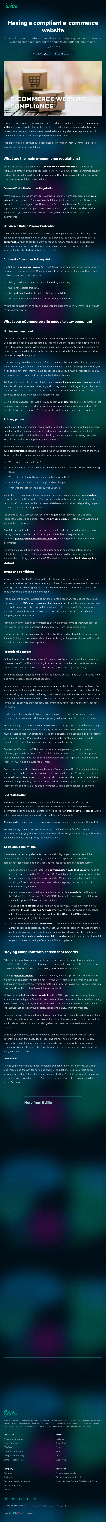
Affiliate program (12, 1485)
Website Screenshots (65, 1472)
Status (44, 1506)
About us (8, 1472)
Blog (57, 1451)
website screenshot (36, 995)
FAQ (57, 1455)
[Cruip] (11, 6)
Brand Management (13, 1459)
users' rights (89, 494)
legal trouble (17, 450)
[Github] (20, 1499)
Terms (51, 1506)
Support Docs (62, 1459)
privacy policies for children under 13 (35, 538)
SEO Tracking (10, 1447)
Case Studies (61, 1443)
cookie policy (18, 355)
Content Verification (13, 1451)
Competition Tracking (14, 1455)
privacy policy (11, 241)
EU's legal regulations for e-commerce (44, 602)
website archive (24, 975)
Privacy (60, 1506)
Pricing (58, 1447)
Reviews (8, 1477)
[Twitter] (13, 1499)
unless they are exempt (79, 810)
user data (63, 401)
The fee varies (11, 822)
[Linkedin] (6, 1499)
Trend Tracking (11, 1443)
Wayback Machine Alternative (69, 1477)
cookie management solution (75, 382)
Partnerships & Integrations (17, 1481)
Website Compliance (41, 54)
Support (35, 1506)
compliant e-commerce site (59, 166)
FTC (77, 913)
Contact (7, 1489)
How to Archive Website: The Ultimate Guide (76, 1481)
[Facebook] (27, 1499)
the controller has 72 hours (36, 909)
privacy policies (59, 518)
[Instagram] (34, 1499)
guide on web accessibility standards (48, 936)
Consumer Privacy (29, 266)
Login (67, 1506)
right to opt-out (21, 293)
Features (59, 1438)
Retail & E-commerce (64, 54)
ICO (63, 913)
